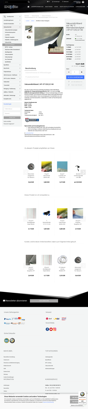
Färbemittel (6, 81)
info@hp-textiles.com (54, 393)
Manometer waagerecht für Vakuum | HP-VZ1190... (31, 175)
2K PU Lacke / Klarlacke (9, 78)
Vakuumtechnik (7, 27)
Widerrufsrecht (7, 365)
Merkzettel (65, 1)
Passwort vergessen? (9, 123)
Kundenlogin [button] (56, 1)
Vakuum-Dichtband (9, 44)
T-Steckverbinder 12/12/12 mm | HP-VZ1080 (47, 222)
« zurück (27, 20)
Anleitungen (48, 6)
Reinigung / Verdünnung (9, 88)
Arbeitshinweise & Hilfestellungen (38, 73)
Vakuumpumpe (8, 57)
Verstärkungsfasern (8, 20)
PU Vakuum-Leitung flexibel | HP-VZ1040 (62, 269)
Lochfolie (7, 34)
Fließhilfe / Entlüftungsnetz (11, 39)
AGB (5, 368)
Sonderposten (9, 17)
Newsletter (6, 388)
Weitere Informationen (77, 405)
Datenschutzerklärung (48, 402)
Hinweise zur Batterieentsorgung (11, 362)
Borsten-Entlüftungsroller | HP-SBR (78, 175)
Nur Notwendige (76, 401)
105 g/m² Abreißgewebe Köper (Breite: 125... (31, 222)
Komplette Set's (7, 98)
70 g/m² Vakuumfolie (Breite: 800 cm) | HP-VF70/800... (46, 175)
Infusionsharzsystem (10, 32)
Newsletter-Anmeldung (9, 357)
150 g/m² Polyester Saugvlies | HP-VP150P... (78, 222)
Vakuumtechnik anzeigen (11, 30)
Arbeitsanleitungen (49, 368)
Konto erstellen (7, 121)
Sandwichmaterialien (9, 23)
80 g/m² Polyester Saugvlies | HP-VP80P (31, 269)
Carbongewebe (49, 357)
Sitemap (6, 374)
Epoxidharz (6, 64)
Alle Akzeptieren (76, 397)
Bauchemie (6, 68)
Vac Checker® (8, 59)
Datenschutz (7, 371)
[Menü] (85, 392)
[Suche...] (28, 2)
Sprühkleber (8, 61)
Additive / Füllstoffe (8, 92)
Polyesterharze (7, 71)
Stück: (67, 69)
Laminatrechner (80, 6)
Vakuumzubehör (9, 54)
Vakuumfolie (8, 42)
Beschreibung (30, 68)
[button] (48, 1)
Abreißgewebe (8, 52)
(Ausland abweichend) (79, 40)
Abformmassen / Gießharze (10, 75)
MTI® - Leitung (8, 47)
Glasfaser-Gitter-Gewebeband (12, 49)
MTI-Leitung (48, 362)
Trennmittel (6, 85)
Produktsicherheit (32, 77)
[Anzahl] (75, 72)
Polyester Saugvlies (10, 37)
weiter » (33, 20)
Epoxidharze (48, 359)
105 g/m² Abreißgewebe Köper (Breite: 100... (46, 269)
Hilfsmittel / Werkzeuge (9, 95)
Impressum (6, 359)
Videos (56, 6)
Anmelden (12, 117)
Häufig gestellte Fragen (67, 6)
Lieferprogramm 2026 (37, 6)
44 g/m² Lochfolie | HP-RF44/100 (62, 175)
